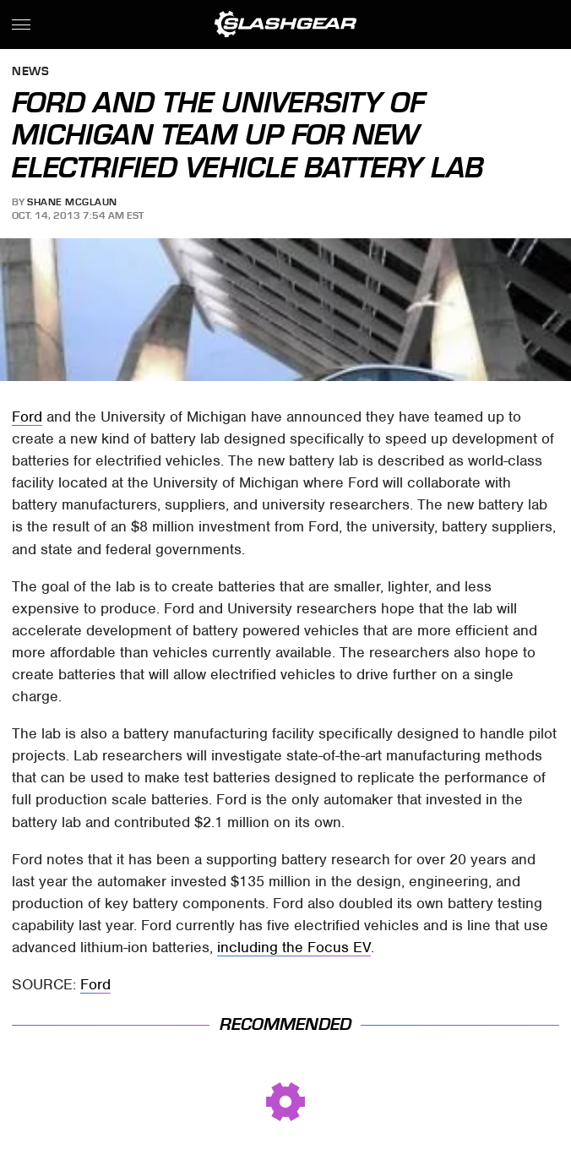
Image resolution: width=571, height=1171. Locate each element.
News (30, 72)
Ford (27, 416)
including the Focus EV (294, 947)
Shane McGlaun (72, 202)
